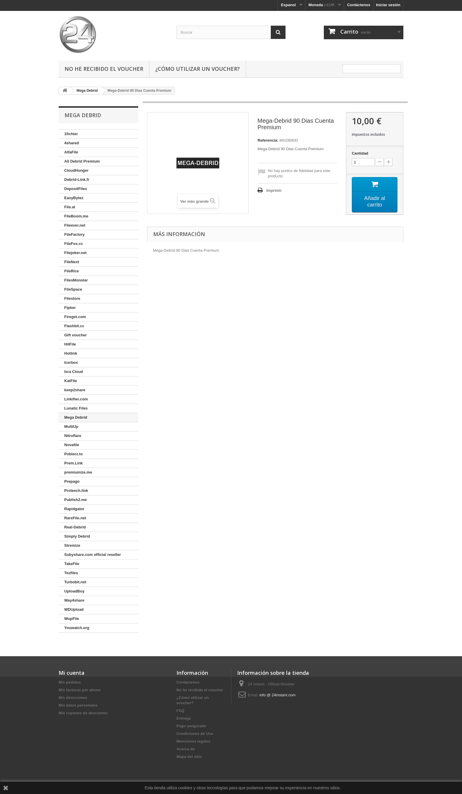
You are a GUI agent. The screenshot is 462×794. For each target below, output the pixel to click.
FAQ (180, 710)
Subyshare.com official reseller (92, 554)
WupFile (71, 618)
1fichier (71, 134)
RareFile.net (75, 518)
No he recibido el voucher (104, 68)
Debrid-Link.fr (76, 179)
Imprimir (274, 190)
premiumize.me (78, 472)
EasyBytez (73, 198)
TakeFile (71, 563)
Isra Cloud (73, 371)
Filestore (72, 298)
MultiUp (71, 426)
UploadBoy (74, 591)
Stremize (72, 545)
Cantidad (360, 153)
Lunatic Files (76, 408)
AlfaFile (71, 152)
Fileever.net (74, 225)
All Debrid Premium (82, 161)
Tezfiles (71, 573)
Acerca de (185, 749)
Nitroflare (72, 435)
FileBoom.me (76, 216)
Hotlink (70, 353)
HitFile (70, 344)
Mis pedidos (70, 682)
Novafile (71, 445)
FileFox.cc (73, 243)
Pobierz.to (73, 454)
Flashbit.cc (74, 326)
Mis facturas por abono (80, 690)
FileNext (71, 262)
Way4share (74, 600)
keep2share (74, 390)
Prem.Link (73, 463)
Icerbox (71, 362)
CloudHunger (76, 170)
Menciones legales (193, 741)
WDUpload (74, 609)
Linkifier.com (76, 399)
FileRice (71, 271)
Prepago (72, 481)
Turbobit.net (75, 582)
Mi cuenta (72, 672)
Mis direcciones (73, 697)
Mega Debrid (75, 417)
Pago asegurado (191, 726)
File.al (69, 207)
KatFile (70, 381)
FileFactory (74, 234)
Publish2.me (75, 499)
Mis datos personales (78, 705)
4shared (71, 143)
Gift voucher (75, 335)
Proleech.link (76, 490)
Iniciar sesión (388, 5)
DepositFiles (75, 188)
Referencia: (268, 140)
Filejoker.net (75, 253)
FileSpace (73, 289)
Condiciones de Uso (194, 733)
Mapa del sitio (189, 756)
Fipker (70, 307)
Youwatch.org (76, 628)
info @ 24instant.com (278, 695)
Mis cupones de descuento (83, 713)
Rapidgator (74, 509)
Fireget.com (75, 317)
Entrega (183, 718)
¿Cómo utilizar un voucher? (197, 68)
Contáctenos (358, 5)
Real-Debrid (75, 527)
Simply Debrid (77, 536)
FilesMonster (76, 280)
